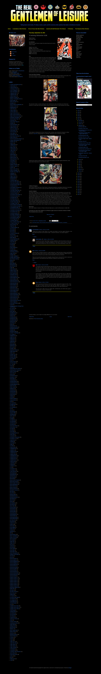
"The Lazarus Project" (14, 200)
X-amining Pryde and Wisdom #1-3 (84, 148)
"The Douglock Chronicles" (15, 187)
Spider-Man (12, 588)
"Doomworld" (12, 120)
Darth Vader (12, 311)
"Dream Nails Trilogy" (14, 121)
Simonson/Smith (13, 575)
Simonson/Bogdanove (14, 561)
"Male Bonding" (13, 154)
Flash (11, 360)
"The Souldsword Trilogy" (14, 216)
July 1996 (12, 430)
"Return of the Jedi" (13, 168)
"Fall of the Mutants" (14, 124)
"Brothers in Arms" (13, 105)
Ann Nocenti (12, 243)
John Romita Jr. (13, 427)
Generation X (12, 377)
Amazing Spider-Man (14, 238)
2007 (79, 194)
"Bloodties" (12, 103)
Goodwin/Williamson (14, 384)
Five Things (12, 358)
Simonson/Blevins (13, 560)
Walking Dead (12, 625)
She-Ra (11, 557)
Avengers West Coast (14, 257)
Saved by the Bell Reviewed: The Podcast (56, 28)
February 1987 (13, 355)
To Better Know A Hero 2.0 (15, 607)
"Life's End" (12, 153)
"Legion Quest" (13, 150)
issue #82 (36, 133)
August (79, 159)
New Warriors (12, 504)
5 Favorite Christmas (14, 233)
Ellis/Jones (12, 342)
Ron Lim (11, 544)
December (80, 120)
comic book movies (13, 654)
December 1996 (45, 222)
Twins (11, 620)
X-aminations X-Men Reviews (19, 28)
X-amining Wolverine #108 (83, 135)
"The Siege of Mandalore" (15, 214)
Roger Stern (12, 541)
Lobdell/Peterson (13, 457)
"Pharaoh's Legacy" (13, 166)
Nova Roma (12, 521)
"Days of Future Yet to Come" (15, 116)
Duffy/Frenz (12, 337)
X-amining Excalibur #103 (83, 147)
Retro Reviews (13, 534)
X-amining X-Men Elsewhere (15, 651)
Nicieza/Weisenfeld (13, 517)
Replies (35, 236)
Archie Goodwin (13, 247)
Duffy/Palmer (12, 341)
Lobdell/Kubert (13, 452)
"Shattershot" (12, 174)
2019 (79, 174)
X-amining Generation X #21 (83, 157)
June (79, 162)
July (79, 161)
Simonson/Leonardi (13, 567)
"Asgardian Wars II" (13, 93)
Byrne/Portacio (13, 266)
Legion (11, 444)
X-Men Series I (13, 644)
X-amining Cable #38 (82, 126)
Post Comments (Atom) (38, 318)
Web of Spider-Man (13, 630)
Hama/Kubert (12, 390)
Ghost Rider (12, 378)
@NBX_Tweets (16, 73)
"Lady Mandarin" (13, 148)
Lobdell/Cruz (12, 450)
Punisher (11, 530)
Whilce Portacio (13, 631)
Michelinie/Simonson (14, 497)
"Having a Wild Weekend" (15, 140)
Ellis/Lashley (12, 344)
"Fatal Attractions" (13, 126)
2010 (79, 189)
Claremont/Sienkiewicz (14, 294)
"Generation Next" (13, 134)
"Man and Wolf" (13, 156)
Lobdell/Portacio (13, 458)
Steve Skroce (12, 593)
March (79, 167)
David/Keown (12, 314)
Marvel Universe (13, 487)
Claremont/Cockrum (14, 280)
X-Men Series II (13, 645)
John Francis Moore (14, 425)
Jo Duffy (11, 418)
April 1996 (12, 246)
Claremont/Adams (13, 276)
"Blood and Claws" (13, 101)
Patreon (11, 524)
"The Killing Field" (13, 197)
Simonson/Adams (13, 558)
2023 (79, 115)
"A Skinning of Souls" (14, 88)
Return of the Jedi (13, 537)
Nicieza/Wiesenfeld (13, 518)
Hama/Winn (50, 222)
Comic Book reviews (35, 222)
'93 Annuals (12, 228)
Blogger (70, 667)
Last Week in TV (13, 438)
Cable (11, 267)
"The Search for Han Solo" (15, 208)
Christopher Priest (13, 274)
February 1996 (13, 357)
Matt (37, 264)
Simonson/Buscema (14, 564)
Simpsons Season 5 (14, 584)
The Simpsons (13, 598)
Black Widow (12, 263)
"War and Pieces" (13, 224)
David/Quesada (13, 317)
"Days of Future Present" (14, 114)
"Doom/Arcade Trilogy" (14, 118)
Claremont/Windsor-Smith (15, 300)
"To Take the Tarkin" (13, 223)
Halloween (12, 388)
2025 (79, 112)
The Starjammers (13, 600)
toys (11, 657)
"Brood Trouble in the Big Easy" (16, 104)
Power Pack (12, 528)
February (80, 169)
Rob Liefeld (12, 540)
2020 (79, 173)
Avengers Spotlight (13, 256)
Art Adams (12, 248)
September (80, 125)
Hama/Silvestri (13, 392)
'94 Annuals (12, 230)
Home (9, 28)
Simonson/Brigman (13, 562)
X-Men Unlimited (13, 647)
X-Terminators (12, 648)
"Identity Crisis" (13, 141)
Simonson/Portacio (13, 571)
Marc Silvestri (12, 477)
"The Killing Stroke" (13, 198)
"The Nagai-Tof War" (14, 203)
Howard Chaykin (13, 398)
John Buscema (13, 422)
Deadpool (12, 330)
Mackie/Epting (12, 472)
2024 (79, 114)
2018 (79, 176)
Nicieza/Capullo (13, 507)
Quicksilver (12, 531)
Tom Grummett (13, 614)
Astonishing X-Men (13, 251)
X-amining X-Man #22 (82, 141)
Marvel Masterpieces (14, 484)
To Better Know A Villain (14, 608)
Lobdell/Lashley (13, 454)
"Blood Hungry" (13, 100)
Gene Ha (11, 374)
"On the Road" (13, 163)
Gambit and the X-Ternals (15, 370)
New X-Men (12, 505)
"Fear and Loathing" (14, 128)
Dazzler (11, 324)
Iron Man (11, 405)
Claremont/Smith (13, 298)
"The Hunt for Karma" (14, 196)
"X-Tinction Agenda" (14, 227)
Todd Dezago (12, 610)
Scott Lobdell (12, 548)
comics (40, 222)
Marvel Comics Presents (14, 480)
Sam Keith (12, 547)
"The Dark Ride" (13, 186)
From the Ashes (13, 362)
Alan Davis (12, 234)
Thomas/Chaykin (13, 602)
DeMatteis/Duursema (14, 327)
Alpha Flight (12, 237)
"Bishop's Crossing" (13, 97)
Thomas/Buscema (13, 601)
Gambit (11, 367)
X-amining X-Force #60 (82, 155)
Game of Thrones (13, 371)
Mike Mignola (12, 498)
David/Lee (12, 315)
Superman (12, 594)
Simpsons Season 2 (14, 580)
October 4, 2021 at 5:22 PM (43, 264)
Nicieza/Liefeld (13, 511)
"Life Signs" (12, 151)
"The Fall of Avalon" (13, 193)
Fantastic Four (13, 354)
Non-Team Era (13, 520)
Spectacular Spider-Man (14, 587)
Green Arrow (12, 385)
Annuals (11, 244)
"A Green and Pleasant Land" (15, 84)
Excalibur (12, 348)
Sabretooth (12, 545)
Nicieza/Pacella (13, 512)
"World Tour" (12, 226)
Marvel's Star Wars (13, 488)
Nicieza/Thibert (13, 515)
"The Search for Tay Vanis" (15, 210)
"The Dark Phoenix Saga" (15, 184)
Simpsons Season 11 (14, 578)
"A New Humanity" (13, 87)
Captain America (13, 270)
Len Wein (12, 445)
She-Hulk (12, 555)
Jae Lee (11, 410)
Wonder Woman (13, 635)
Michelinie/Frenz (13, 495)
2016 (79, 179)
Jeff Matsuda (12, 414)
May (79, 164)
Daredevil (12, 309)
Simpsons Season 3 (14, 581)
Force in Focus (13, 361)
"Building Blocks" (13, 107)
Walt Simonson (13, 627)
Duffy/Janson (12, 338)
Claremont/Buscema (14, 277)
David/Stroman (13, 318)
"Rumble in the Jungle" (14, 171)
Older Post (70, 216)
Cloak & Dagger (13, 301)
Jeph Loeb (12, 415)
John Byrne (12, 424)
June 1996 (12, 431)
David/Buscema (13, 312)
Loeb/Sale (12, 464)
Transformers (12, 617)
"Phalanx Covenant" (14, 164)
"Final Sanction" (13, 130)
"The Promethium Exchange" (15, 206)
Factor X (11, 352)
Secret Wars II (12, 551)
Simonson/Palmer (13, 570)
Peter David (12, 525)
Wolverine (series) (59, 222)
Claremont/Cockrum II (14, 281)
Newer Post (31, 216)
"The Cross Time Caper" (14, 181)
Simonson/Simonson (14, 574)
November (80, 122)
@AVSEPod (20, 76)
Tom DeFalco (12, 613)
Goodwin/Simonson (13, 382)
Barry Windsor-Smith (14, 258)
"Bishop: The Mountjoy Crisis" (15, 98)
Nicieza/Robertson (13, 514)
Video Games (12, 624)
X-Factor (11, 637)
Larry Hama (12, 435)
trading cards (12, 658)
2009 (79, 191)
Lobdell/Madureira (13, 455)
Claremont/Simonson (14, 297)
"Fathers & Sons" (13, 127)
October (80, 123)
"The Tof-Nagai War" (14, 218)
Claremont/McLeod (13, 290)
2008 (79, 192)
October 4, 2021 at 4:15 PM (40, 250)
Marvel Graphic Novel (14, 482)
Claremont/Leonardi (13, 288)
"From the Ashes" (13, 131)
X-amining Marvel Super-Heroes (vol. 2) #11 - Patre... (84, 145)
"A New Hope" (12, 86)
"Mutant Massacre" (13, 158)
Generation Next (13, 375)
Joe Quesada (12, 421)
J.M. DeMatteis (13, 407)
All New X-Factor (13, 236)
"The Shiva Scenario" (14, 213)
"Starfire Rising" (13, 177)
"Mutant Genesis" (13, 157)
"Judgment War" (13, 144)
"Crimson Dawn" (13, 111)
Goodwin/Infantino (13, 381)
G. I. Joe (11, 364)
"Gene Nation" (12, 133)
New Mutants (12, 502)
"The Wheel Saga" (13, 220)
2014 (79, 182)
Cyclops (11, 304)
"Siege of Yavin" (13, 176)
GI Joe (11, 365)
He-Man (11, 397)
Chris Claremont (13, 273)
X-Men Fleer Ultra (13, 643)
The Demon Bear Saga (14, 597)
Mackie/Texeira (13, 475)
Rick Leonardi (12, 538)
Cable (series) (12, 268)
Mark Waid (12, 478)
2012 (79, 186)
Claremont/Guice (13, 286)
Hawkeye (12, 395)
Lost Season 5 (13, 468)
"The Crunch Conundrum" (15, 183)
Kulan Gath (12, 434)
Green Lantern (13, 387)
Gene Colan (12, 372)
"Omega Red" (12, 161)
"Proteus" (12, 167)
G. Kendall (13, 55)
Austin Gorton (38, 239)
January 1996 (12, 412)
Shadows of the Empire (14, 554)
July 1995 (12, 428)
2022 (79, 117)
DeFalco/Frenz (13, 325)
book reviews (12, 653)
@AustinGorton (21, 70)
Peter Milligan (12, 527)
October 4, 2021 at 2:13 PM (44, 229)
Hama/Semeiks (13, 391)
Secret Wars (12, 550)
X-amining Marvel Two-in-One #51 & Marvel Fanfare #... (85, 131)
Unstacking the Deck (14, 623)
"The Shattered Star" (14, 211)
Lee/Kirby (12, 441)
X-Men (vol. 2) (12, 641)
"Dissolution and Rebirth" (14, 117)
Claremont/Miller (13, 291)
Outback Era (12, 522)
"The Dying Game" (13, 188)
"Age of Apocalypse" (14, 91)
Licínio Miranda (35, 229)
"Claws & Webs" (13, 110)
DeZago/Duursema (13, 328)
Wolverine (54, 222)
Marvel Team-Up (13, 485)
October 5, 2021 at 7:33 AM (43, 282)
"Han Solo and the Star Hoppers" (16, 138)
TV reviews (12, 595)
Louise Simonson (13, 471)
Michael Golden (13, 494)
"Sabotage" (12, 173)
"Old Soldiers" (12, 160)
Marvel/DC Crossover (14, 490)
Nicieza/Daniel (13, 508)
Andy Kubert (12, 241)
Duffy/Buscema (13, 335)
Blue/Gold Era (12, 264)
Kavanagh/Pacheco (13, 432)
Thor (11, 604)
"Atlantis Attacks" (13, 96)
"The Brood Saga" (13, 180)
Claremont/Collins (13, 283)
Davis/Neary (12, 322)
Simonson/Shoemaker (14, 572)
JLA (11, 408)
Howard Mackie (13, 400)
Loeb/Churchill (13, 461)
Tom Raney (12, 615)
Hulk (11, 401)
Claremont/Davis (13, 284)
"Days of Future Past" (14, 113)
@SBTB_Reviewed (16, 75)
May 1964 (12, 491)
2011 (79, 187)
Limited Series (12, 447)
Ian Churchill (12, 402)
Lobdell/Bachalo (13, 448)
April (79, 166)
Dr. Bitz (13, 53)
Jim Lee (11, 417)
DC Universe (12, 308)
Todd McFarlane (13, 611)
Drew (33, 250)
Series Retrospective (14, 553)
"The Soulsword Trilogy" (14, 217)
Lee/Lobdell (12, 442)
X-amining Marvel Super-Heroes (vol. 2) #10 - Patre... (84, 151)
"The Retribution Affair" (14, 207)
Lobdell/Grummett (13, 451)
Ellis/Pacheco (12, 345)
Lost (11, 467)
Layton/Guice (12, 440)
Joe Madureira (13, 420)
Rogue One (12, 542)
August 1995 (12, 253)
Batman (11, 260)
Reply (33, 234)
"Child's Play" (12, 108)
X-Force (11, 638)
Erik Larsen (12, 347)
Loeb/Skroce (12, 465)
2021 (79, 119)
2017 (79, 177)
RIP (11, 532)
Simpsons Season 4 (14, 583)
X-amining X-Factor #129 (83, 128)
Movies (11, 501)
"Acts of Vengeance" (14, 90)
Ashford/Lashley (13, 250)
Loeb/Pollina (12, 462)
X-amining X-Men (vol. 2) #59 (83, 137)
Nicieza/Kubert (13, 510)
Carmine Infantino (13, 271)
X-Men (11, 640)
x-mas (11, 660)
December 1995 (13, 331)
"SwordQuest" (12, 178)
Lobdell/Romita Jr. (13, 460)
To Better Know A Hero (14, 605)
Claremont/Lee (13, 287)
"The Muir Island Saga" (14, 201)
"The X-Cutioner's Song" (14, 221)
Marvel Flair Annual (13, 481)
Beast (11, 261)
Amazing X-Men (13, 240)
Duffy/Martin (12, 339)
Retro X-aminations (13, 535)
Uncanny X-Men (13, 621)
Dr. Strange (12, 334)
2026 (79, 110)
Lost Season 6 (13, 470)
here (22, 65)
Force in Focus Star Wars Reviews (36, 28)
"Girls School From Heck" (15, 136)
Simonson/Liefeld (13, 568)
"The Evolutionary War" (14, 191)
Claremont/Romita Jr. (14, 293)
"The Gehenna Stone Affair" (15, 194)
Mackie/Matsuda (13, 474)
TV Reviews (70, 28)
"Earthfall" (12, 123)
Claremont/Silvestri (13, 296)
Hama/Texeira (12, 394)
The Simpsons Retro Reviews (82, 28)
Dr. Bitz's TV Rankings (14, 332)
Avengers (12, 254)
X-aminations (65, 222)
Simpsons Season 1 (14, 577)
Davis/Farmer (12, 321)
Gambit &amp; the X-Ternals (15, 368)
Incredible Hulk (13, 404)
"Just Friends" (12, 146)
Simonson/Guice (13, 565)
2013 (79, 184)
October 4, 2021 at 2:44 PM (48, 239)
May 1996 (12, 492)
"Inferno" (11, 143)
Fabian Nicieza (13, 351)
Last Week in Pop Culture (15, 437)
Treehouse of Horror (14, 618)
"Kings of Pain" (13, 147)
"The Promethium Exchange (15, 204)
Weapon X (12, 628)
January (80, 171)
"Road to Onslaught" (14, 170)
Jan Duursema (13, 411)
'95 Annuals (12, 231)
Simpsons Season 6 (14, 585)
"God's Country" (13, 137)
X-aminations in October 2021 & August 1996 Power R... (84, 133)
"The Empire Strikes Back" (15, 190)
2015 (79, 181)
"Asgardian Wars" (13, 94)
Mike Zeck (12, 500)
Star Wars (12, 590)
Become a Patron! (50, 214)
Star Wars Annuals (13, 591)
